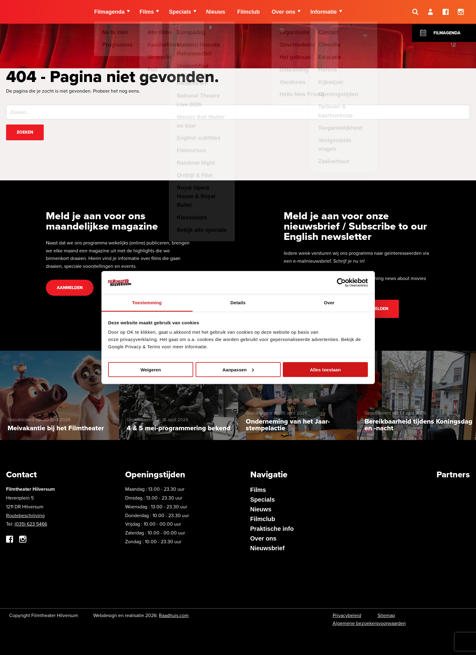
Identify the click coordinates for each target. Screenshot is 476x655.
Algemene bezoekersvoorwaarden (369, 623)
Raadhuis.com (174, 615)
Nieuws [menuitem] (216, 12)
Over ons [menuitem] (284, 12)
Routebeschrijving (25, 515)
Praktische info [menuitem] (272, 528)
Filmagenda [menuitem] (109, 12)
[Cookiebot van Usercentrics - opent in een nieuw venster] (341, 282)
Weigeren (150, 369)
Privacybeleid (347, 615)
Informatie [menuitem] (324, 12)
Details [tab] (238, 302)
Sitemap (386, 615)
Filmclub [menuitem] (249, 12)
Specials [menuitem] (180, 12)
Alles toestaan (325, 369)
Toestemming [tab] (147, 302)
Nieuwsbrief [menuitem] (267, 548)
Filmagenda (447, 33)
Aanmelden (70, 288)
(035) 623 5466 (31, 523)
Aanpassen (238, 369)
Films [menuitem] (147, 12)
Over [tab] (329, 302)
